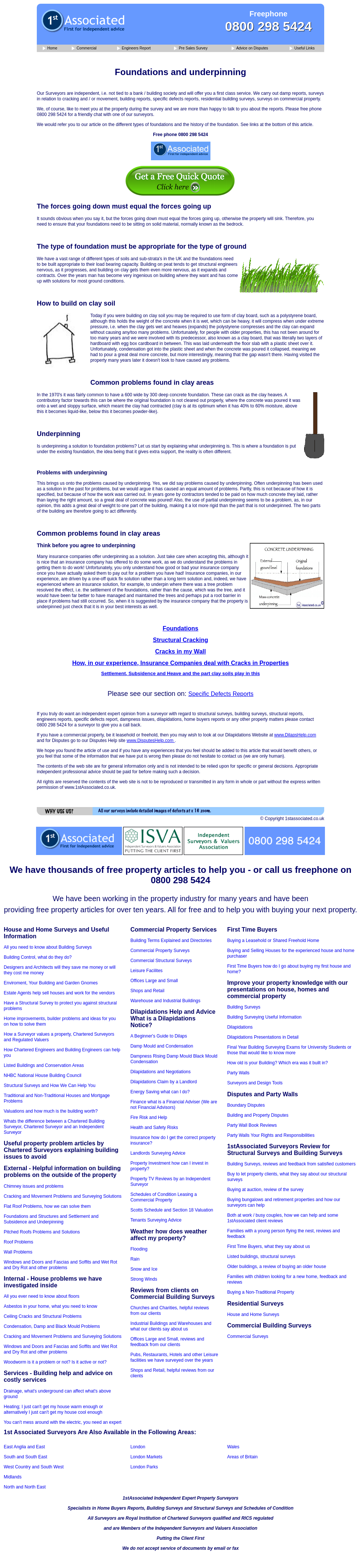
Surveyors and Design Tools (255, 1082)
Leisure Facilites (146, 970)
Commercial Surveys (247, 1336)
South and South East (25, 1456)
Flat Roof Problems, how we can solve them (47, 1206)
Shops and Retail (147, 990)
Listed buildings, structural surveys (261, 1256)
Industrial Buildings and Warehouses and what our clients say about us (171, 1326)
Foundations (181, 628)
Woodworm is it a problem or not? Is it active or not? (55, 1362)
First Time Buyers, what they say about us (268, 1246)
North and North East (25, 1487)
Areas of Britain (242, 1456)
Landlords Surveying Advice (158, 1153)
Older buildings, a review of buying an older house (276, 1266)
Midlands (13, 1477)
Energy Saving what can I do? (160, 1091)
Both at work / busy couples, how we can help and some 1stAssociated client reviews (282, 1218)
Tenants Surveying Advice (155, 1220)
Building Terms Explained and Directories (171, 940)
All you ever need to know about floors (41, 1296)
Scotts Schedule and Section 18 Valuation (171, 1210)
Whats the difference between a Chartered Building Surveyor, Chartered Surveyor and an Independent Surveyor (54, 1127)
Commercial (84, 48)
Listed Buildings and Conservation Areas (44, 1065)
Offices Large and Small (154, 980)
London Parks (144, 1466)
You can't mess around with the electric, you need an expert (63, 1422)
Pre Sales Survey (190, 48)
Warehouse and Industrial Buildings (165, 1000)
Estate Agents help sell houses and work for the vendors (59, 993)
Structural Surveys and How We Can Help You (50, 1085)
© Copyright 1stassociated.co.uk (292, 818)
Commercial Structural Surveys (161, 960)
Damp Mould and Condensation (161, 1046)
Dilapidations (240, 1027)
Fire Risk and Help (148, 1117)
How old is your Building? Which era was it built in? (277, 1062)
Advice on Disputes (250, 48)
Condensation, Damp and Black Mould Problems (52, 1326)
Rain (135, 1259)
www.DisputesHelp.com (150, 740)
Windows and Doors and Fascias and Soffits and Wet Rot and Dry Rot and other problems (60, 1264)
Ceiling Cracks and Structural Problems (42, 1316)
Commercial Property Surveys (160, 950)
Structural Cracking (180, 640)
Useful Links (302, 48)
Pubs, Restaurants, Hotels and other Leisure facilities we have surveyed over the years (174, 1357)
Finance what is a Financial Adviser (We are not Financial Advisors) (173, 1104)
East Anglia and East (24, 1446)
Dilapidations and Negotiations (160, 1071)
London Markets (146, 1456)
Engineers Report (134, 48)
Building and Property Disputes (258, 1115)
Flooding (139, 1249)
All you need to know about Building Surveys (48, 947)
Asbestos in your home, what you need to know (50, 1306)
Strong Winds (143, 1279)
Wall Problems (18, 1252)
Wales (233, 1446)
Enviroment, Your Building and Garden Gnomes (51, 982)
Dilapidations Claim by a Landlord (163, 1081)
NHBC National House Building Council (42, 1075)
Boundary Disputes (246, 1105)
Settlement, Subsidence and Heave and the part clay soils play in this (180, 673)
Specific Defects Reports (220, 694)
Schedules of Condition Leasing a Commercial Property (163, 1197)
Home (50, 48)
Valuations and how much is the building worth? (51, 1111)
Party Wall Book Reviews (252, 1125)
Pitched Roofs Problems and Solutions (42, 1232)
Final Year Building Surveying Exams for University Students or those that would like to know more (289, 1050)
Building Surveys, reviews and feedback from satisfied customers (291, 1164)
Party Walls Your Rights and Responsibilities (271, 1135)
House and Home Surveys (253, 1314)
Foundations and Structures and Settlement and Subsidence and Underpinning (51, 1219)
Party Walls (238, 1072)
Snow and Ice (144, 1269)
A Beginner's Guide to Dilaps (158, 1036)
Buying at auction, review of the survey (265, 1189)
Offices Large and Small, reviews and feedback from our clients (167, 1341)
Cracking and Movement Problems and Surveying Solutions (63, 1196)
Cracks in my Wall (180, 651)
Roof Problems (18, 1242)
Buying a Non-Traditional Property (260, 1292)
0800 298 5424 (268, 26)
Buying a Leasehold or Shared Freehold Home (273, 940)
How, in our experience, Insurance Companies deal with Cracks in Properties (180, 663)
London (137, 1446)
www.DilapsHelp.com (295, 735)
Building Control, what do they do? (38, 957)
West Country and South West (34, 1466)
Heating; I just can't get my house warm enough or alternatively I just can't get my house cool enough (53, 1409)
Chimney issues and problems (34, 1186)
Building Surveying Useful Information (264, 1017)
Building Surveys (243, 1007)
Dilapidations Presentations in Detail (263, 1037)
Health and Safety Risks (154, 1127)
